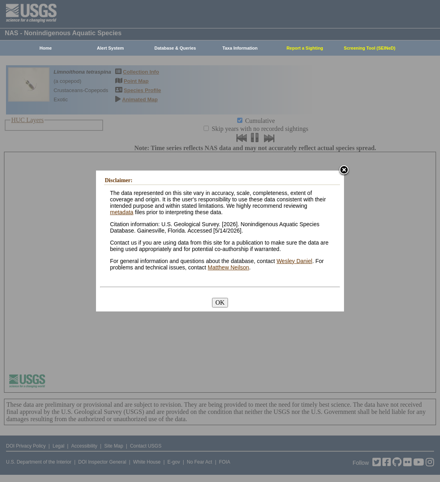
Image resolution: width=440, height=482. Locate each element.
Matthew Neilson (228, 267)
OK (219, 302)
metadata (121, 212)
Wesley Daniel (294, 261)
